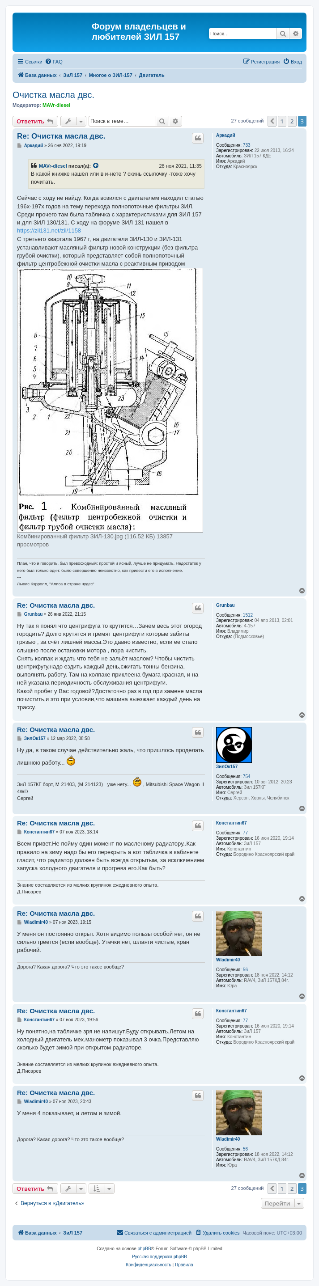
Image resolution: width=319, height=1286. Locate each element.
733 (247, 145)
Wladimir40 (228, 959)
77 (245, 832)
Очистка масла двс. (53, 95)
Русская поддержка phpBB (159, 1256)
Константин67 (231, 823)
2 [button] (291, 121)
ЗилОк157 (227, 766)
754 (247, 776)
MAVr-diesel (56, 105)
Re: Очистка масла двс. (61, 136)
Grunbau (225, 605)
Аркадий (225, 135)
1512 (248, 615)
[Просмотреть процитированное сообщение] (96, 166)
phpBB (144, 1248)
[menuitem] (54, 61)
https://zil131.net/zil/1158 (49, 230)
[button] (272, 121)
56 (245, 969)
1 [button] (282, 121)
